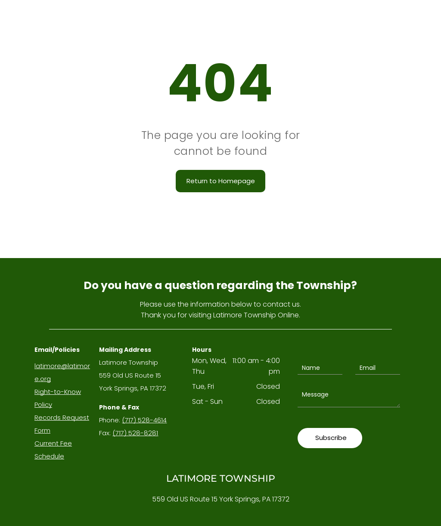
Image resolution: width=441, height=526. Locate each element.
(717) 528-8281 (135, 432)
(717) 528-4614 (144, 419)
